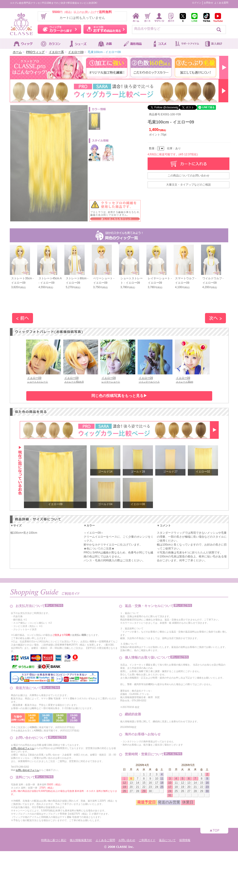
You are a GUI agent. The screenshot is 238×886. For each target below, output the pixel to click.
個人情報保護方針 (81, 840)
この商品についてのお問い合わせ (188, 175)
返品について (167, 840)
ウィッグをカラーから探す (59, 29)
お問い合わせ (127, 840)
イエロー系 (56, 52)
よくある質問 (221, 2)
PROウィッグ (35, 52)
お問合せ (208, 2)
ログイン (196, 2)
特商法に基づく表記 (53, 840)
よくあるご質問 (105, 840)
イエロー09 (75, 52)
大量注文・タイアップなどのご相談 (188, 184)
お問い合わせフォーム (22, 748)
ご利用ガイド (147, 840)
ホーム (17, 52)
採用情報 (184, 840)
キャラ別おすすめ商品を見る (105, 29)
